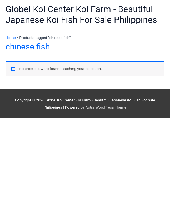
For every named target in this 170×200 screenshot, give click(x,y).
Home (11, 37)
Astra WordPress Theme (106, 107)
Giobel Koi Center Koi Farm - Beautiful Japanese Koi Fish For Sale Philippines (81, 14)
